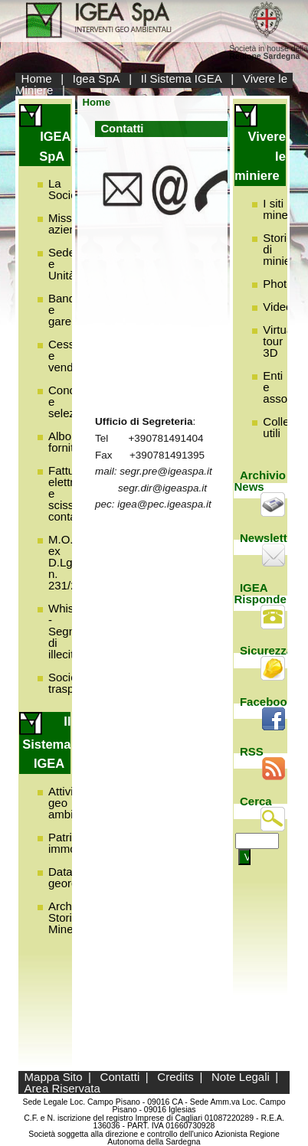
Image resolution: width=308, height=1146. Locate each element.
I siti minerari (283, 209)
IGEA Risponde (260, 593)
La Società (67, 189)
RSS (252, 751)
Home (36, 78)
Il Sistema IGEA (181, 78)
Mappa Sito (54, 1076)
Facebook (266, 701)
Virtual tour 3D (279, 341)
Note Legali (240, 1076)
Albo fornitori (67, 441)
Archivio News (260, 481)
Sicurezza (266, 650)
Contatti (120, 1076)
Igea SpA (96, 78)
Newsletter (269, 537)
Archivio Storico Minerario (72, 917)
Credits (175, 1076)
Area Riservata (62, 1088)
